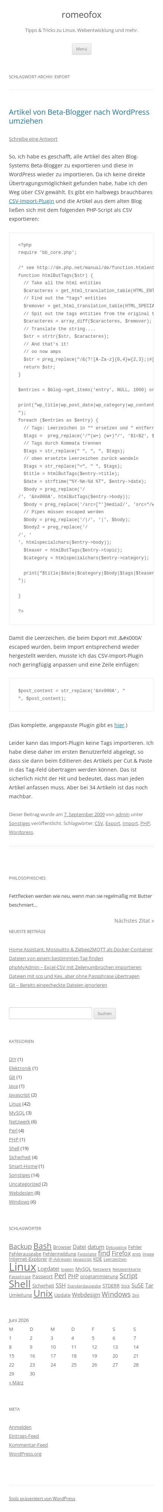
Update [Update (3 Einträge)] (62, 1295)
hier (119, 725)
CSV (99, 823)
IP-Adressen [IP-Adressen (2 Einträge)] (60, 1259)
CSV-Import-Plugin (31, 200)
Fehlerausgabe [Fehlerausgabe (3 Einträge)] (25, 1253)
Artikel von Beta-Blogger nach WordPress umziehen (79, 116)
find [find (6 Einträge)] (104, 1252)
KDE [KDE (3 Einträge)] (97, 1259)
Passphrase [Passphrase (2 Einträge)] (20, 1276)
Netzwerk (19, 1121)
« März (16, 1382)
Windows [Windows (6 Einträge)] (116, 1294)
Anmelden (20, 1427)
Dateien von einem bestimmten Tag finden (56, 958)
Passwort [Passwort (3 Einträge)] (42, 1276)
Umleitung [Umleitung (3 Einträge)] (20, 1295)
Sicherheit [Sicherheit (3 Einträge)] (43, 1285)
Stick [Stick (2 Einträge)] (125, 1286)
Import (130, 823)
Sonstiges (19, 823)
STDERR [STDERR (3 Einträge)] (111, 1285)
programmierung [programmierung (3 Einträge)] (99, 1276)
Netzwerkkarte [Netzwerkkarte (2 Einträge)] (127, 1269)
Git (12, 1077)
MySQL (17, 1112)
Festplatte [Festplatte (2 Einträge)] (87, 1254)
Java (13, 1086)
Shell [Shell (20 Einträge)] (20, 1283)
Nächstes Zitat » (134, 920)
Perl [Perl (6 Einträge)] (60, 1275)
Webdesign (21, 1192)
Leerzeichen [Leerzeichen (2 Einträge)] (115, 1259)
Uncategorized (25, 1184)
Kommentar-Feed (28, 1444)
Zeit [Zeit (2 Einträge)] (135, 1295)
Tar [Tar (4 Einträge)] (149, 1285)
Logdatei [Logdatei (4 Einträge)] (48, 1268)
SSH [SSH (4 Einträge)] (61, 1285)
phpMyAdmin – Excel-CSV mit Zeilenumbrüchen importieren (75, 967)
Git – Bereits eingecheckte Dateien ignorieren (58, 985)
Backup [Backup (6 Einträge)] (20, 1246)
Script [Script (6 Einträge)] (128, 1275)
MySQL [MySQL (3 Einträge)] (83, 1269)
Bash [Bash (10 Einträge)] (42, 1245)
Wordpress (21, 832)
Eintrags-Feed (24, 1436)
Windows (19, 1201)
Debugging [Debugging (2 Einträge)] (116, 1247)
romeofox (82, 14)
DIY (12, 1059)
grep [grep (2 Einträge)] (136, 1254)
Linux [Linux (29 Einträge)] (22, 1266)
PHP (145, 823)
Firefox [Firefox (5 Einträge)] (121, 1253)
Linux (15, 1103)
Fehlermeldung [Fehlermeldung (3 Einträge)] (59, 1253)
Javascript (19, 1095)
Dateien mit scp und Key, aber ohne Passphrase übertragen (74, 976)
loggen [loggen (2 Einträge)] (67, 1269)
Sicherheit (20, 1157)
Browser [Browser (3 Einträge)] (62, 1247)
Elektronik (20, 1068)
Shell (14, 1148)
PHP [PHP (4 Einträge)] (73, 1276)
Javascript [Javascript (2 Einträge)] (82, 1259)
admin (122, 814)
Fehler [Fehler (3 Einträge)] (135, 1247)
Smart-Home (23, 1166)
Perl (13, 1130)
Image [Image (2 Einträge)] (148, 1254)
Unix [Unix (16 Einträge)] (43, 1293)
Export (112, 823)
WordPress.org (25, 1453)
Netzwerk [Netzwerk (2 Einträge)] (102, 1269)
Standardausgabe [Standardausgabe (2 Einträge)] (84, 1286)
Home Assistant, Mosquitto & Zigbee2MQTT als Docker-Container (81, 949)
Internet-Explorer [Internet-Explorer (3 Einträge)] (28, 1259)
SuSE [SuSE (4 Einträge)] (137, 1285)
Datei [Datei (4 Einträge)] (79, 1246)
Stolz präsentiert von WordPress (42, 1498)
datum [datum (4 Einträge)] (96, 1246)
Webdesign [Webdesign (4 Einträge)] (86, 1294)
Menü (81, 49)
